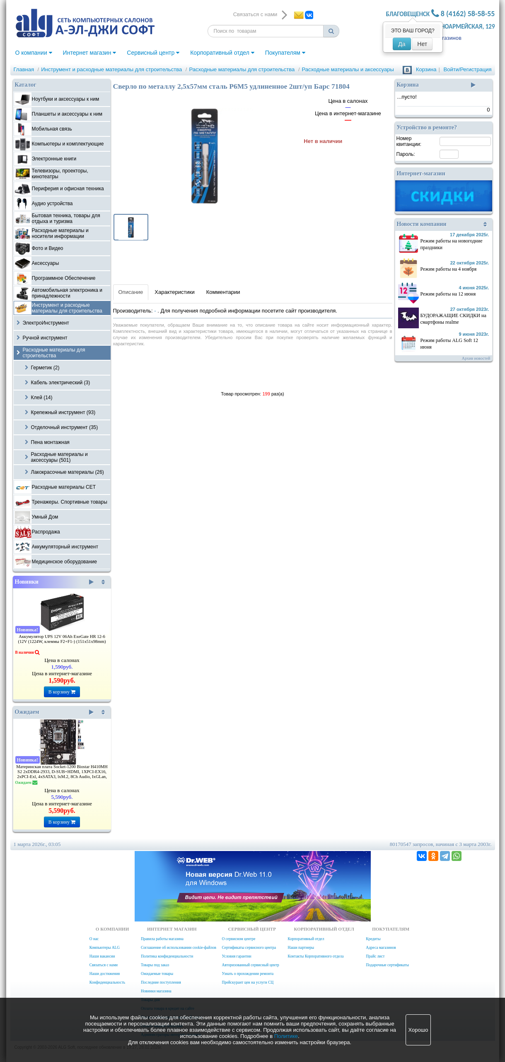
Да (401, 44)
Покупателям (285, 52)
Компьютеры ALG (104, 948)
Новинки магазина (156, 991)
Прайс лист (375, 956)
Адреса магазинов (381, 948)
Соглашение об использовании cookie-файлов (178, 948)
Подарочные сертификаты (387, 965)
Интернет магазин (89, 52)
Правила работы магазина (162, 939)
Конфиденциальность (107, 982)
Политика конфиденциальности (167, 956)
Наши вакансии (102, 956)
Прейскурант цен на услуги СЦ (247, 982)
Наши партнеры (301, 948)
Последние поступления (161, 982)
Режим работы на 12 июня (448, 294)
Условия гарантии (236, 956)
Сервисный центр (153, 52)
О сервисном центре (238, 939)
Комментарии (223, 292)
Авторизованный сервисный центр (250, 965)
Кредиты (373, 939)
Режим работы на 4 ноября (448, 269)
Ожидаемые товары (157, 974)
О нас (94, 939)
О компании (33, 52)
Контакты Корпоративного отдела (316, 956)
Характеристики (174, 292)
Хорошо (418, 1030)
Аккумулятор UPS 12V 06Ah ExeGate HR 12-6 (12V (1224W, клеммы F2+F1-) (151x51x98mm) (62, 639)
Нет (422, 44)
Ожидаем (54, 712)
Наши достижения (104, 974)
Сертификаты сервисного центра (249, 948)
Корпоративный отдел (222, 52)
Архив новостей (476, 358)
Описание (130, 292)
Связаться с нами (103, 965)
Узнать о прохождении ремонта (247, 974)
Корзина (426, 69)
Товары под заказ (155, 965)
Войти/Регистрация (468, 69)
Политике (286, 1036)
